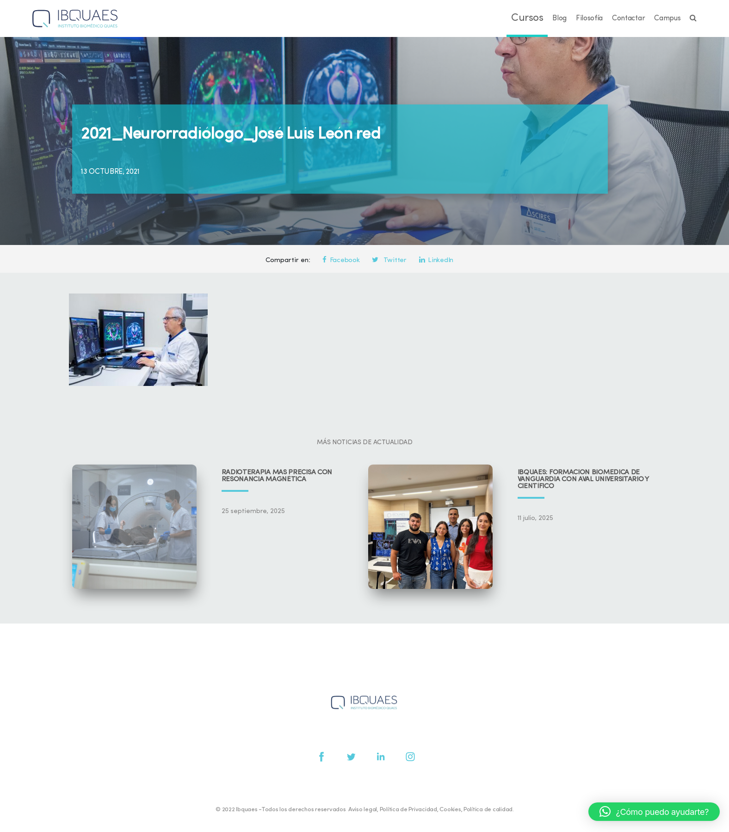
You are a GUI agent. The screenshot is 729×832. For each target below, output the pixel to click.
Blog (559, 18)
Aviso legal (362, 810)
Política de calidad (488, 810)
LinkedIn (436, 260)
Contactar (628, 18)
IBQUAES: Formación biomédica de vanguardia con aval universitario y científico (583, 479)
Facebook (340, 260)
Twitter (389, 260)
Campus (667, 18)
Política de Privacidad (408, 810)
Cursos (527, 18)
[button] (654, 811)
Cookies (450, 810)
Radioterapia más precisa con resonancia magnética (277, 476)
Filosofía (589, 18)
